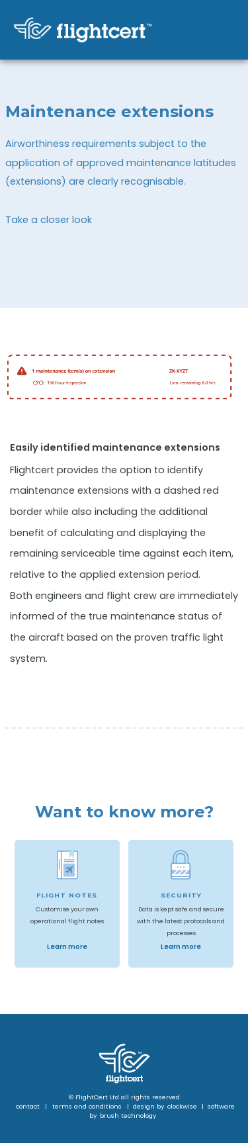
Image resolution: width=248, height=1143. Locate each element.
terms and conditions (87, 1106)
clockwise (183, 1106)
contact (28, 1106)
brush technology (128, 1115)
